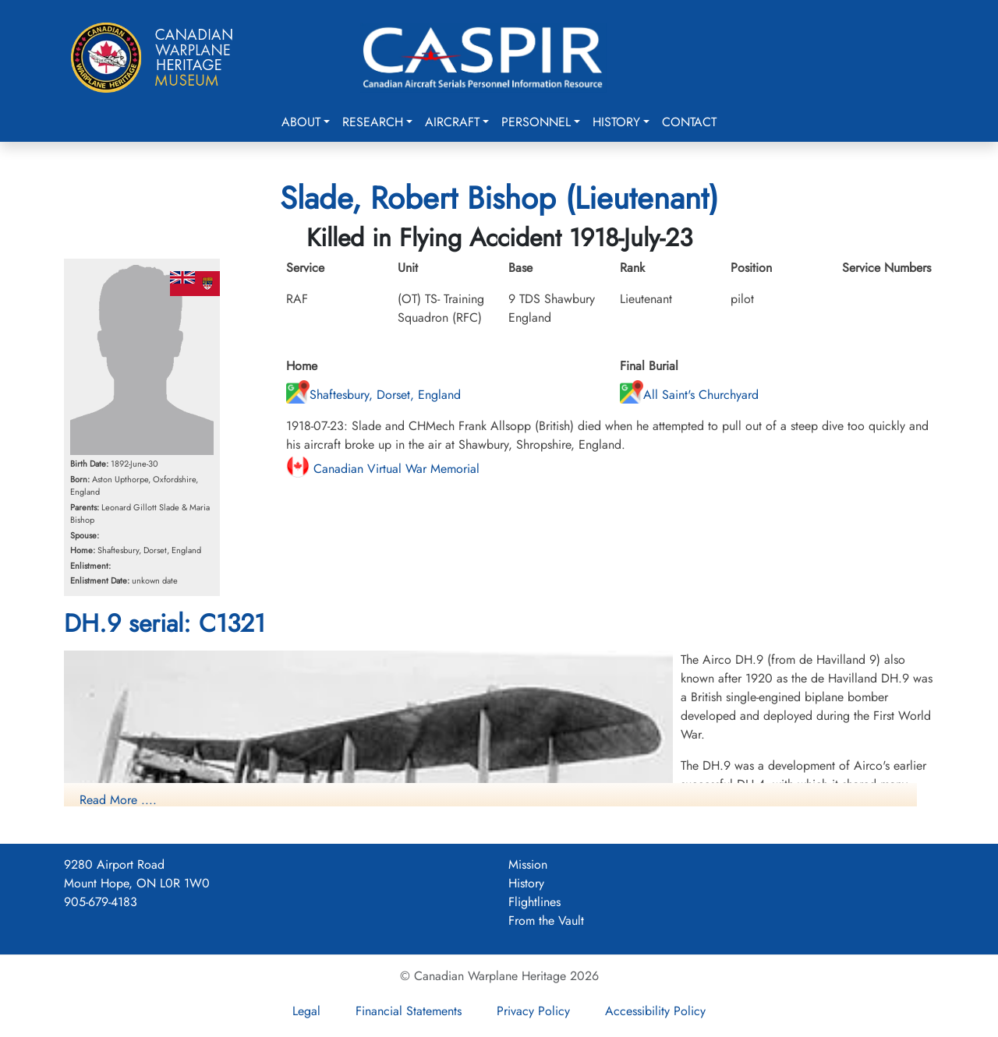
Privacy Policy (533, 1011)
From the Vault (546, 920)
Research (372, 122)
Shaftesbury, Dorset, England (373, 395)
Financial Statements (409, 1011)
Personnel (536, 122)
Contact (689, 122)
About (300, 122)
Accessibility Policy (655, 1011)
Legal (306, 1011)
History (616, 122)
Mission (527, 864)
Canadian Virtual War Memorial (383, 469)
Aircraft (452, 122)
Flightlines (534, 902)
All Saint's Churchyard (689, 395)
